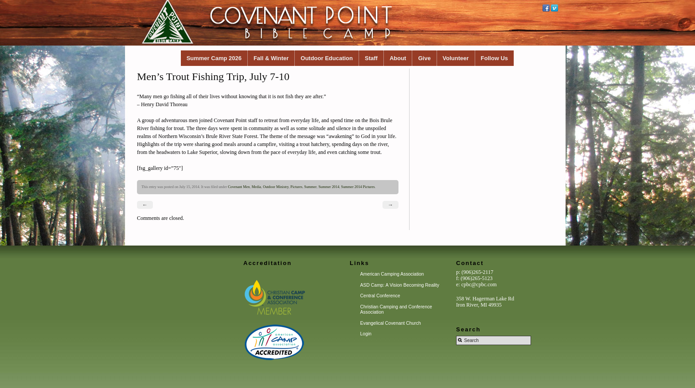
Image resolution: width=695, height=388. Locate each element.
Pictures (296, 187)
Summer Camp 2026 (214, 58)
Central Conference (380, 295)
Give (424, 58)
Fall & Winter (271, 58)
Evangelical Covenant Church (390, 323)
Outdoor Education (327, 58)
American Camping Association (392, 274)
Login (365, 333)
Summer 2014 (328, 187)
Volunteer (456, 58)
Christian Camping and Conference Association (396, 309)
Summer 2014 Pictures (358, 187)
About (398, 58)
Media (256, 187)
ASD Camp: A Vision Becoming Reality (399, 285)
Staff (371, 58)
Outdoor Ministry (276, 187)
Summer (310, 187)
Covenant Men (239, 187)
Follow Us (494, 58)
